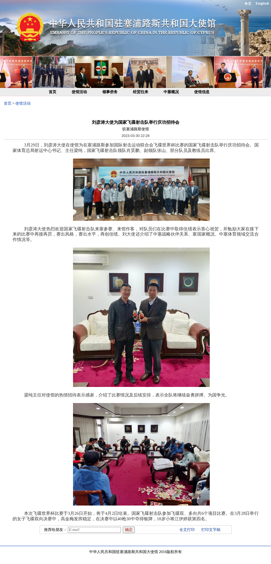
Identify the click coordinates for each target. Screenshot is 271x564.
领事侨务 (110, 92)
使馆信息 (201, 92)
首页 (52, 92)
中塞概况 (171, 92)
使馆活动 (79, 92)
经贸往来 (140, 92)
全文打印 (187, 530)
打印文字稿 (210, 530)
